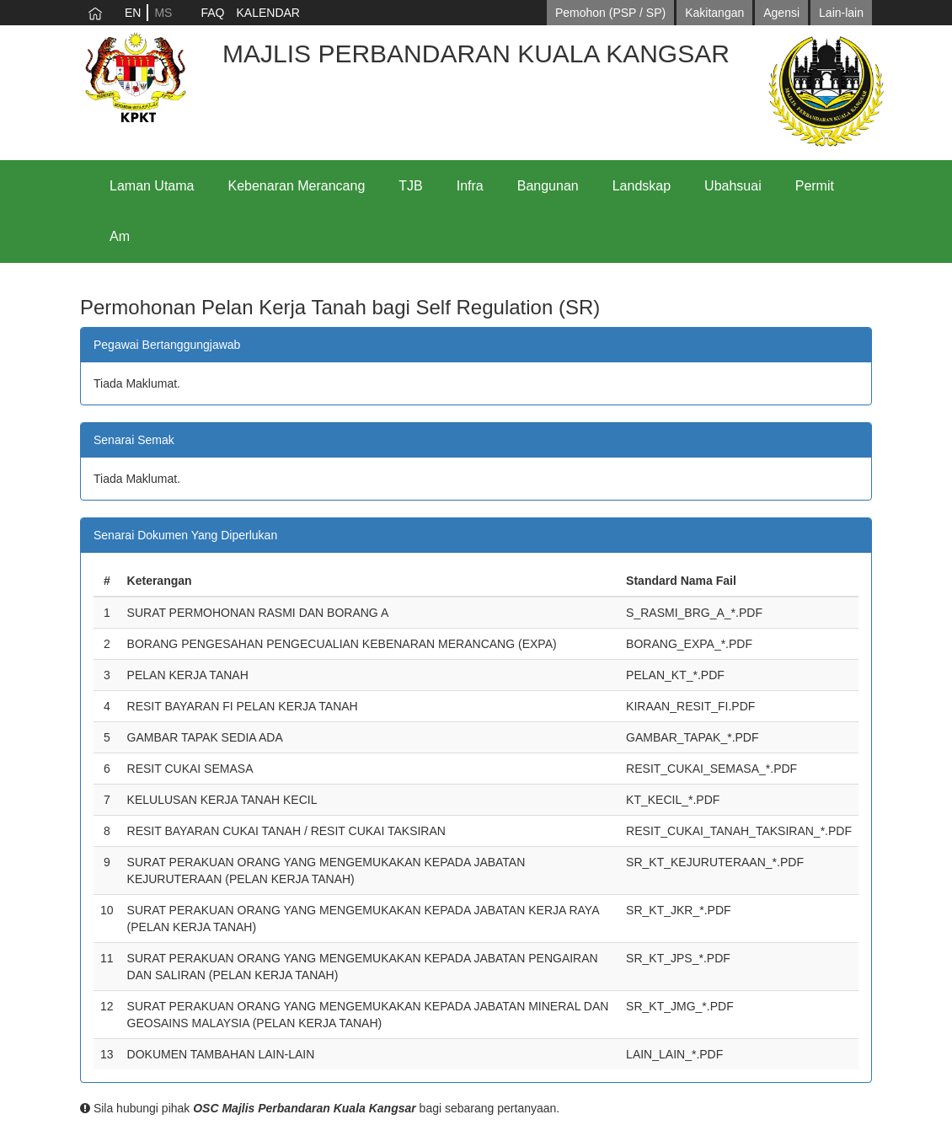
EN (133, 12)
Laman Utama (152, 186)
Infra (470, 186)
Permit (814, 186)
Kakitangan (714, 12)
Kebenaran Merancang (297, 186)
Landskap (641, 186)
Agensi (781, 12)
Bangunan (548, 186)
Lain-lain (841, 12)
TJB (410, 186)
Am (120, 236)
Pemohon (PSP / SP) (610, 12)
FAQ (212, 12)
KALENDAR (267, 12)
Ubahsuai (733, 186)
